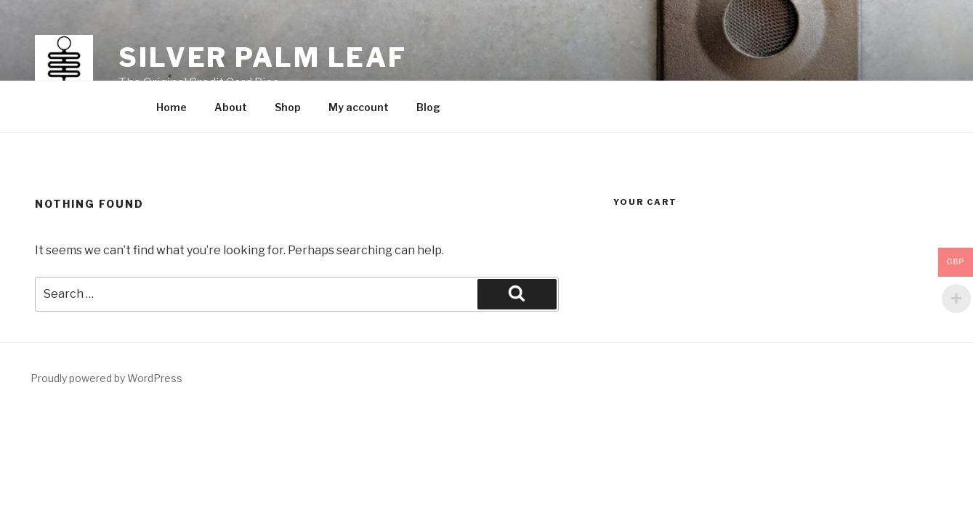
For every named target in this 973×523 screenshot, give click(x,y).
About (230, 107)
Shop (288, 107)
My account (358, 107)
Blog (428, 107)
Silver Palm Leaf (262, 57)
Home (171, 107)
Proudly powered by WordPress (106, 378)
